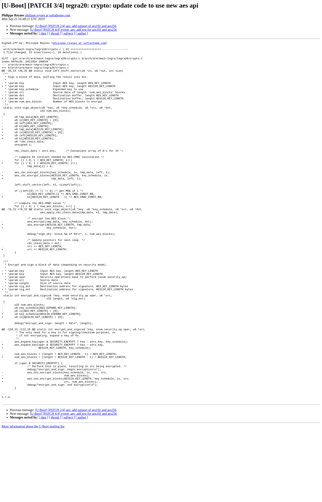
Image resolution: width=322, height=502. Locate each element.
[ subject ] (68, 33)
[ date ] (43, 33)
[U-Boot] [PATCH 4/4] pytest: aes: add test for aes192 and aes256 (73, 29)
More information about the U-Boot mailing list (33, 498)
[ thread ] (55, 33)
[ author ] (82, 33)
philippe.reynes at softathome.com (47, 15)
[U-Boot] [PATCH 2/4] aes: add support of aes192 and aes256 (75, 26)
